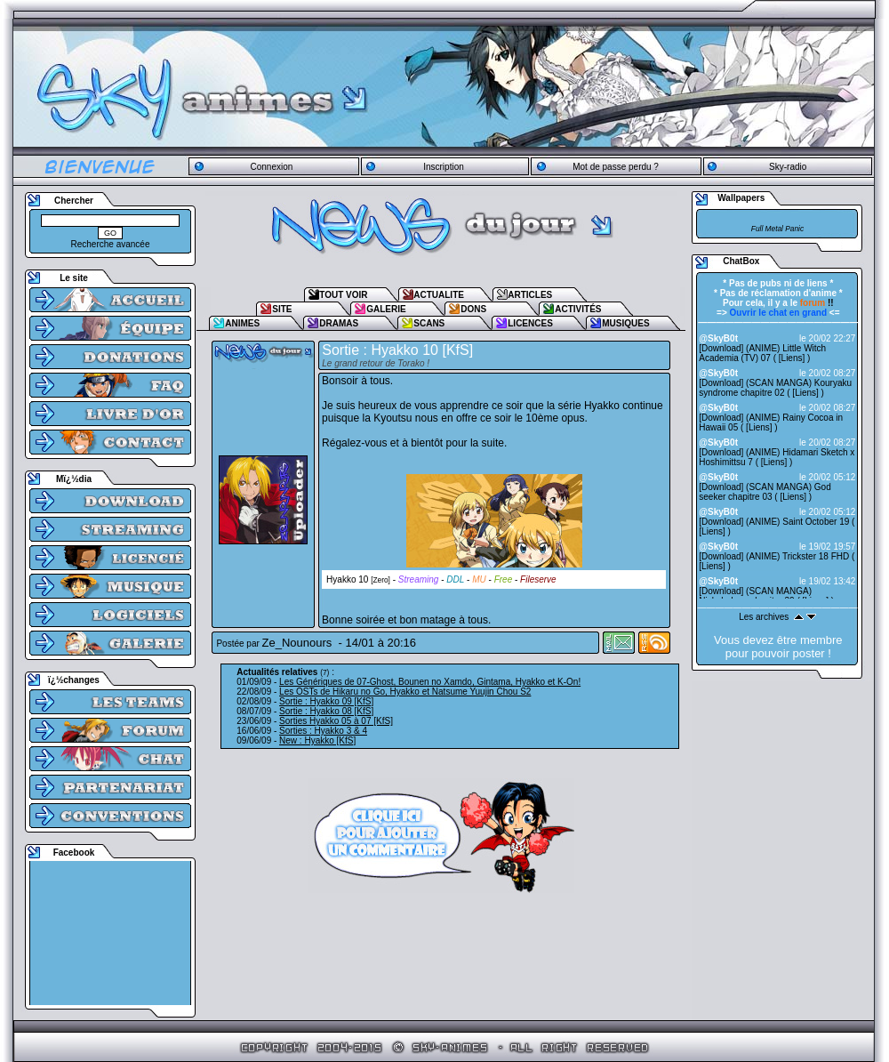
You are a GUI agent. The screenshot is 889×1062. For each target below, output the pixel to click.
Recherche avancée (110, 244)
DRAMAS (338, 323)
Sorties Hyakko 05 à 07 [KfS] (336, 721)
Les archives (764, 617)
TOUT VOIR (343, 295)
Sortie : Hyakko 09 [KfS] (326, 701)
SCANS (428, 323)
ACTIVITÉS (578, 309)
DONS (473, 309)
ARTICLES (530, 295)
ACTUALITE (438, 295)
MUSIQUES (625, 323)
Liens (792, 358)
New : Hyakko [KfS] (317, 740)
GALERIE (385, 309)
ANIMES (242, 323)
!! (817, 303)
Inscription (443, 167)
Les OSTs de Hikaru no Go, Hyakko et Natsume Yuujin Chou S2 (405, 691)
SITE (282, 309)
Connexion (271, 167)
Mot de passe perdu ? (616, 167)
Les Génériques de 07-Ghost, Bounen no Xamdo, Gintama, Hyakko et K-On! (430, 682)
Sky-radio (787, 167)
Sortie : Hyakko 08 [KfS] (326, 711)
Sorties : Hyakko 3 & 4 (323, 731)
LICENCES (530, 323)
